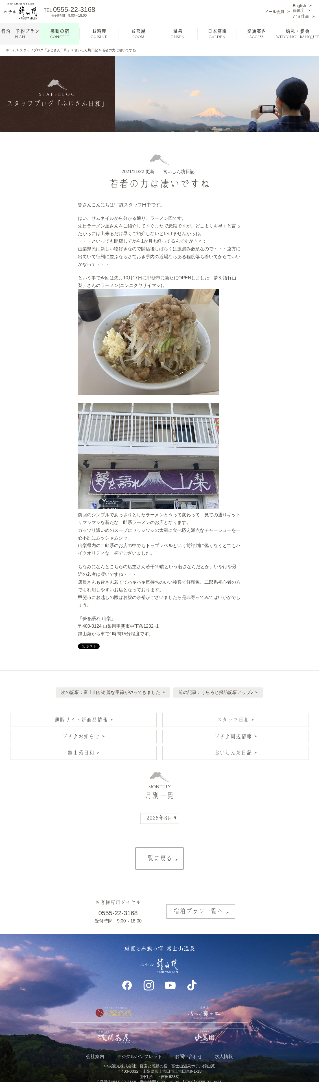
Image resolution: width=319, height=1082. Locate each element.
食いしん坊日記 (86, 50)
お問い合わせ (188, 1040)
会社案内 (95, 1040)
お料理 (99, 34)
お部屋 (138, 34)
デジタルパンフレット (139, 1040)
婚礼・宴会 (297, 34)
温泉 (178, 34)
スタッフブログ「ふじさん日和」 (45, 50)
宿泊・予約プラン (20, 34)
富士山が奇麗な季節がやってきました (120, 688)
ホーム (11, 50)
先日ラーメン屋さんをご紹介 (107, 226)
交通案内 (256, 34)
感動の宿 (59, 34)
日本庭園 (217, 34)
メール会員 (274, 11)
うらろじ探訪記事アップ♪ (228, 688)
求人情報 (224, 1040)
